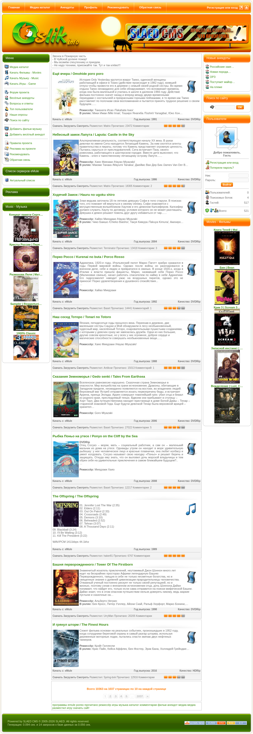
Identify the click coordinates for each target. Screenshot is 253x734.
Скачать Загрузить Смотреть (71, 126)
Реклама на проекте (23, 148)
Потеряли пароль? (222, 167)
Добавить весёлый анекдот (27, 134)
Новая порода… (220, 71)
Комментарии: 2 (142, 186)
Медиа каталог (40, 7)
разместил (59, 707)
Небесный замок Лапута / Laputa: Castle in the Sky (93, 134)
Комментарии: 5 (142, 427)
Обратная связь (150, 7)
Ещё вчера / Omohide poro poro (78, 74)
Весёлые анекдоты (22, 97)
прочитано (91, 704)
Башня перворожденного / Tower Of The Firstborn (93, 564)
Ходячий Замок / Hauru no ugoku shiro (84, 195)
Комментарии (141, 126)
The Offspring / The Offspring (76, 496)
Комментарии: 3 (147, 248)
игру (69, 707)
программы (59, 704)
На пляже (216, 87)
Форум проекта (19, 92)
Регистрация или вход (222, 7)
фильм (162, 704)
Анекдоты (67, 7)
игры (115, 704)
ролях (80, 704)
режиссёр (105, 704)
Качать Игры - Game (23, 83)
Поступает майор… (222, 81)
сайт (87, 707)
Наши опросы (18, 114)
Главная (14, 7)
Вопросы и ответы (21, 103)
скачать (78, 707)
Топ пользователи (21, 109)
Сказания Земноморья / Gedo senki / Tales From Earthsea (99, 376)
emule (71, 704)
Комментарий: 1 (142, 308)
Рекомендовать (118, 7)
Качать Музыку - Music (24, 78)
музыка (123, 704)
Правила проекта (21, 143)
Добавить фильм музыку (26, 128)
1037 (140, 696)
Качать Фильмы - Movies (25, 72)
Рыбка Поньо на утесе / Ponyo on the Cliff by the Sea (95, 436)
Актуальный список (22, 180)
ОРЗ (212, 76)
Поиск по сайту (19, 120)
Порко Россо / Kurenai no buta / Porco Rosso (88, 257)
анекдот (172, 704)
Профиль (90, 7)
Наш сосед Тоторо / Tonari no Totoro (82, 317)
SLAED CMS (30, 721)
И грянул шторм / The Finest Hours (80, 624)
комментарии (148, 704)
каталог (134, 704)
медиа (182, 704)
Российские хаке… (222, 66)
